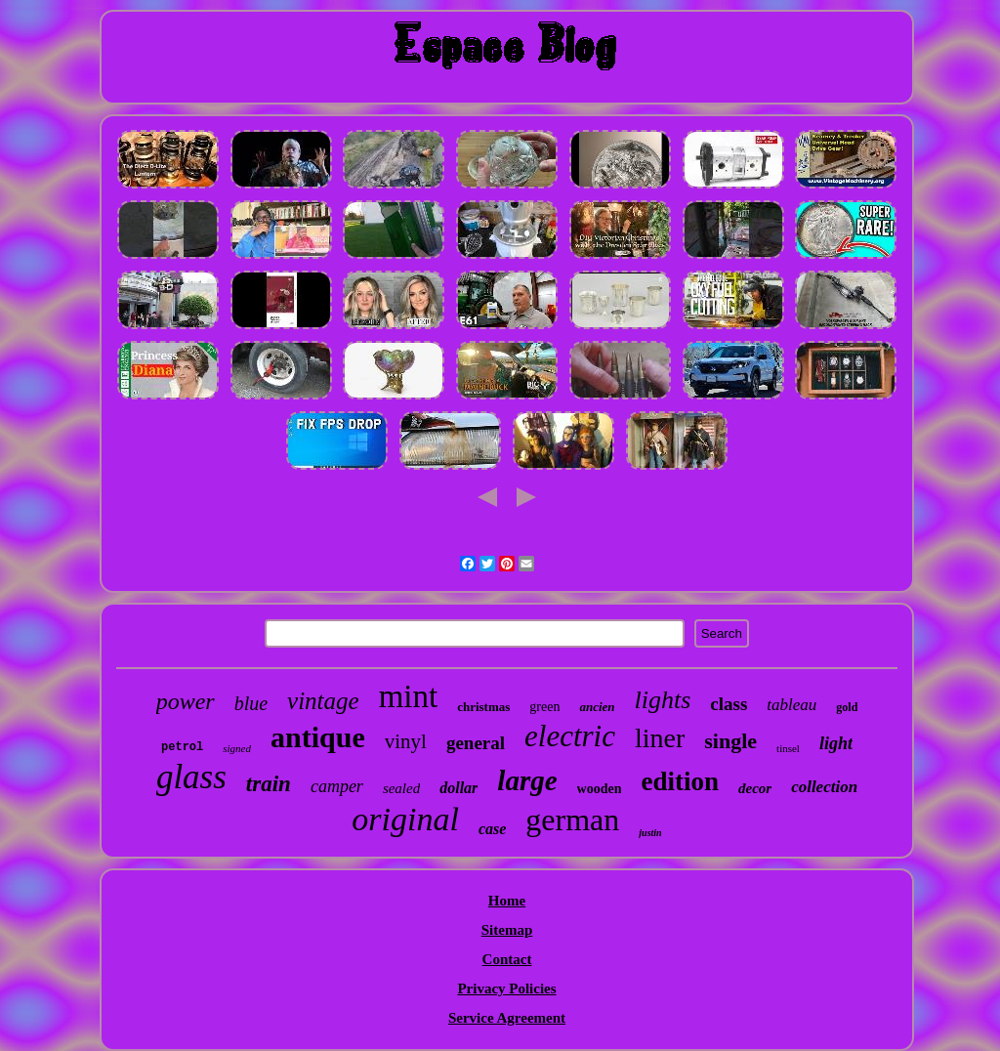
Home (506, 900)
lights (663, 700)
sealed (401, 788)
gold (846, 707)
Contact (507, 959)
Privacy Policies (506, 988)
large (527, 780)
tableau (791, 704)
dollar (458, 787)
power (185, 701)
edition (680, 781)
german (572, 819)
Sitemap (507, 930)
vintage (323, 701)
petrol (182, 747)
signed (237, 748)
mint (408, 696)
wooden (599, 788)
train (268, 784)
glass (191, 777)
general (475, 743)
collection (824, 787)
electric (569, 736)
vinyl (406, 741)
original (405, 819)
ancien (596, 706)
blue (251, 703)
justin (650, 832)
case (492, 828)
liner (660, 738)
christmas (483, 706)
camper (337, 786)
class (728, 704)
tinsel (788, 748)
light (836, 743)
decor (754, 788)
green (544, 706)
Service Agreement (506, 1018)
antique (318, 737)
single (730, 741)
